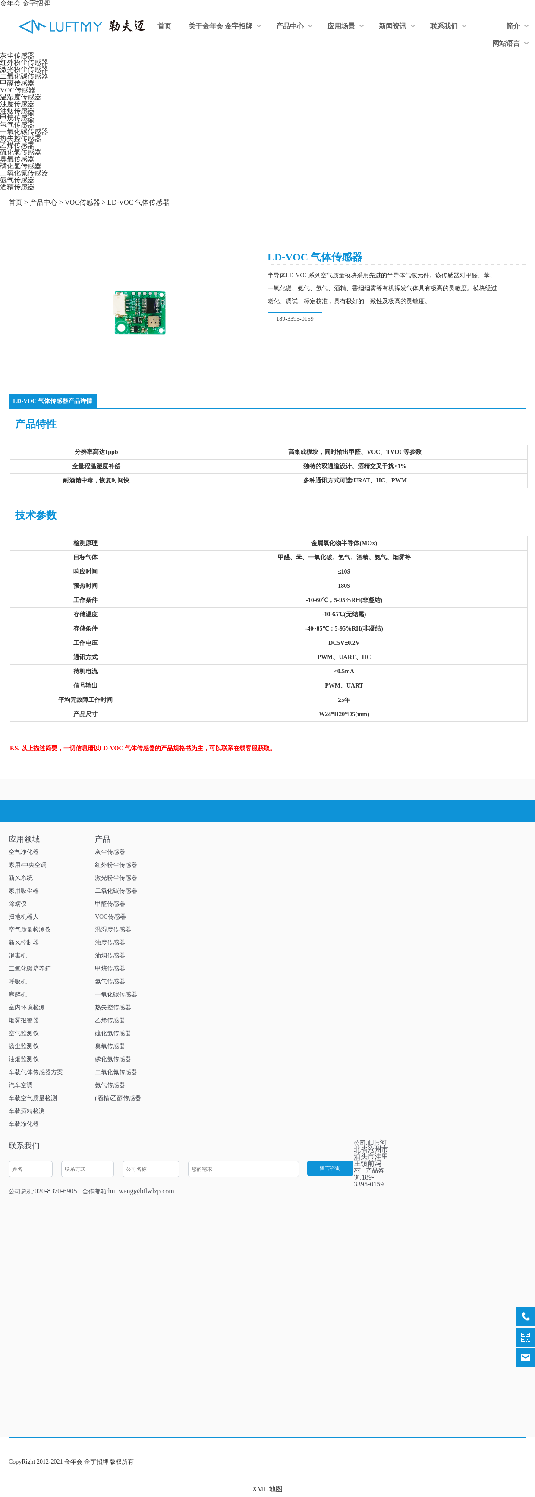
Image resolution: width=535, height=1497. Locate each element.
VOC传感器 (17, 90)
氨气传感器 (17, 180)
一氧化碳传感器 (24, 131)
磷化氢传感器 (20, 166)
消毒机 (18, 955)
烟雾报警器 (24, 1020)
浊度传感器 (17, 104)
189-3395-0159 (294, 319)
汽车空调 (21, 1085)
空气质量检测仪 (30, 929)
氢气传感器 (17, 124)
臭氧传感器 (17, 159)
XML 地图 (267, 1489)
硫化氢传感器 (20, 152)
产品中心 (43, 202)
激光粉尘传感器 (24, 69)
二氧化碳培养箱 (30, 968)
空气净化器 (24, 852)
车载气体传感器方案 (36, 1072)
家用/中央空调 (28, 865)
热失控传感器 (20, 138)
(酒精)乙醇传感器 (118, 1098)
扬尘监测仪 (24, 1046)
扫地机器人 (24, 916)
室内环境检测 (27, 1007)
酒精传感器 (17, 186)
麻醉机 (18, 994)
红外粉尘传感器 (24, 62)
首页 (15, 202)
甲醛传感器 (17, 83)
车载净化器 (24, 1124)
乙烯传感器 (17, 145)
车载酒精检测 (27, 1111)
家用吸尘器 (24, 891)
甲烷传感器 (17, 117)
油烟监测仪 (24, 1059)
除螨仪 (18, 904)
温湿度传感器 (20, 97)
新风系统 (21, 878)
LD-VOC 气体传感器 (138, 202)
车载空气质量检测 (33, 1098)
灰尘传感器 (17, 55)
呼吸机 (18, 981)
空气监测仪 (24, 1033)
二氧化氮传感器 (24, 173)
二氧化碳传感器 (24, 76)
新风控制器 (24, 942)
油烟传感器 (17, 110)
